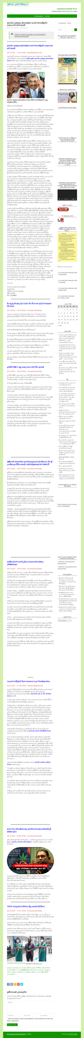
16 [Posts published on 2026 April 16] (67, 316)
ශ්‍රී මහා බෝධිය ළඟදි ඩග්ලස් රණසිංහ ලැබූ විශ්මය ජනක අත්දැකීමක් (67, 452)
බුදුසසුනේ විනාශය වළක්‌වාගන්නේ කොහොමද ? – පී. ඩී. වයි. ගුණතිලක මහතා (68, 412)
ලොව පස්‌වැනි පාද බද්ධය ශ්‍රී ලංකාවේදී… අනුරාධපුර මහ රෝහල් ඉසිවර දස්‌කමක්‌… (67, 389)
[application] (67, 194)
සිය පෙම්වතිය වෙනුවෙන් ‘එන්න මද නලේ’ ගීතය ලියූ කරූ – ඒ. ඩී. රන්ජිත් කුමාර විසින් (67, 442)
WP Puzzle (73, 1034)
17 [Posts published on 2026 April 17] (70, 316)
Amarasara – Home (42, 16)
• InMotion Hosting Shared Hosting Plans (66, 562)
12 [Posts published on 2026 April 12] (76, 313)
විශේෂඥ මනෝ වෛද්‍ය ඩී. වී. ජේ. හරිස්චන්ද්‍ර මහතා (67, 384)
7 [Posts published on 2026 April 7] (61, 313)
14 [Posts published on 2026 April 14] (62, 316)
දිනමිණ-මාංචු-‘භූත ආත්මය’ (65, 267)
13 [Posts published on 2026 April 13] (59, 316)
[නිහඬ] (73, 199)
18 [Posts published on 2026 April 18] (73, 316)
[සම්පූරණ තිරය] (75, 199)
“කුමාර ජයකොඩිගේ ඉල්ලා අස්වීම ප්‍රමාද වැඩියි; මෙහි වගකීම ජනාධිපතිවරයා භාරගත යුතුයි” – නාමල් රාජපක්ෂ (68, 356)
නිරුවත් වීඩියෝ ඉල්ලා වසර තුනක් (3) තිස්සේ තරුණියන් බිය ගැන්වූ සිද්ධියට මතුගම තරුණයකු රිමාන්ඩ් (68, 601)
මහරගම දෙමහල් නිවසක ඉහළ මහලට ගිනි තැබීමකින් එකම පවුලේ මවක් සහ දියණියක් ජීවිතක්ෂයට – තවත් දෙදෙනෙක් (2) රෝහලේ (67, 338)
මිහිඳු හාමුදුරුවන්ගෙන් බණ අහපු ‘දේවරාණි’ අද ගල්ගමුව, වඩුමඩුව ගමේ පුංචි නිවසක (67, 477)
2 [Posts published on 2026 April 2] (67, 310)
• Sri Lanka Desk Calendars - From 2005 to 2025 (66, 297)
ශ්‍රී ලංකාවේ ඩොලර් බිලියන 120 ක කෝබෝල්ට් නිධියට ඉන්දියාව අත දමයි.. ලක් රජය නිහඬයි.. (68, 370)
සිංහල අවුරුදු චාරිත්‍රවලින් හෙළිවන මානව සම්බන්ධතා (67, 462)
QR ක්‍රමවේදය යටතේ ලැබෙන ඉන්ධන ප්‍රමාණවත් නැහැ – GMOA (66, 594)
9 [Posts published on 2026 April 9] (67, 313)
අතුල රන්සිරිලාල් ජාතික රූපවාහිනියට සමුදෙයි (65, 447)
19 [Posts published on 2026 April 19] (76, 316)
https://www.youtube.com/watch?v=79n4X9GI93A (67, 505)
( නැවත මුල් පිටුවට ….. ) (34, 963)
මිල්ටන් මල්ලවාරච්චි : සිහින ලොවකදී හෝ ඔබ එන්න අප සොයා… (67, 405)
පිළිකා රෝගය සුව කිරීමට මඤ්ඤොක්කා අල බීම (66, 417)
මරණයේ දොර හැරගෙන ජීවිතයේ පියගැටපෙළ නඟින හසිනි (67, 470)
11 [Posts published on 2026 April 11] (73, 313)
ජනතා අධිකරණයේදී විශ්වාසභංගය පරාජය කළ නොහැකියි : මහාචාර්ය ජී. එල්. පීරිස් (67, 581)
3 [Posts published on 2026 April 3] (70, 310)
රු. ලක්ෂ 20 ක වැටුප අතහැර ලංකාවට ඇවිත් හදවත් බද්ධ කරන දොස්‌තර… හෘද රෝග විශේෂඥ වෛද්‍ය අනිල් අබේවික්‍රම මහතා (67, 397)
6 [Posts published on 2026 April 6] (58, 313)
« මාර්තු (60, 325)
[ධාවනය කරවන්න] (59, 199)
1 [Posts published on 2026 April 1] (64, 310)
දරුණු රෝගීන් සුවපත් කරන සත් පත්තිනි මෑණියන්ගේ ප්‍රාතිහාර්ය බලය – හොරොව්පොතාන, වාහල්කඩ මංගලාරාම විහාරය (67, 429)
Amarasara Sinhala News (67, 9)
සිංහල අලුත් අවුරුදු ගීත (65, 466)
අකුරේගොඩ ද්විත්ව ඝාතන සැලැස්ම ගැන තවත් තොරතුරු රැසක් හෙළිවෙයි (67, 609)
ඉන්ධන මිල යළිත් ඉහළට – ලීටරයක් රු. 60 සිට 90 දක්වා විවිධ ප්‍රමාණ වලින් (67, 588)
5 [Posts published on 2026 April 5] (76, 310)
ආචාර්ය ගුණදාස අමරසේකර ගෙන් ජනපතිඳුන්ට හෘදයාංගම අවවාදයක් (30, 35)
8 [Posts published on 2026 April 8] (64, 313)
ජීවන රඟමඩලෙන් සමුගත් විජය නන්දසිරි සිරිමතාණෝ (68, 436)
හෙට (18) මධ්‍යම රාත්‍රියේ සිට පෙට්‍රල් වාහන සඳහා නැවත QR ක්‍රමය (67, 363)
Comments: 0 (24, 28)
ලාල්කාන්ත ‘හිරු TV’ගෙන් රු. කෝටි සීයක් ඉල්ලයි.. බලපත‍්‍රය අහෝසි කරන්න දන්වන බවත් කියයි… (67, 347)
